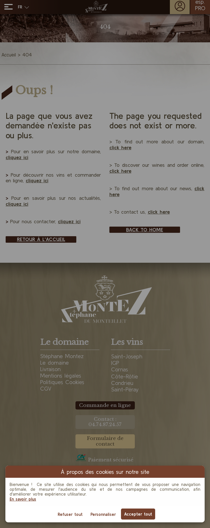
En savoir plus (23, 499)
